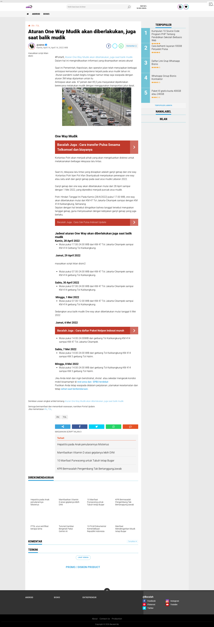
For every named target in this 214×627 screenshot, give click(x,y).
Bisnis (46, 14)
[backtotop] (107, 591)
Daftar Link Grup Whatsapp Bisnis (166, 63)
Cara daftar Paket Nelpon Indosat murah (99, 330)
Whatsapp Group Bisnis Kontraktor (164, 77)
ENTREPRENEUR (89, 597)
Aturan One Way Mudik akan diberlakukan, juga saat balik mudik (99, 57)
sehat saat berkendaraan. (74, 389)
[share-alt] (62, 426)
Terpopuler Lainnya (163, 105)
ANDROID (36, 14)
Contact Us (105, 619)
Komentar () (131, 46)
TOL (37, 25)
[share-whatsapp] (121, 46)
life (33, 25)
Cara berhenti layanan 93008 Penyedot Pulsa (167, 48)
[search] (99, 6)
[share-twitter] (114, 46)
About (95, 619)
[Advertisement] (163, 169)
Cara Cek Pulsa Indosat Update (90, 222)
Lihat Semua (83, 557)
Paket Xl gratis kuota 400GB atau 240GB (166, 92)
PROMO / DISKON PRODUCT (83, 567)
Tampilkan (132, 541)
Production (117, 619)
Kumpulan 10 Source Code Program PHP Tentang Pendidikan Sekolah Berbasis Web (167, 36)
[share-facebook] (108, 46)
